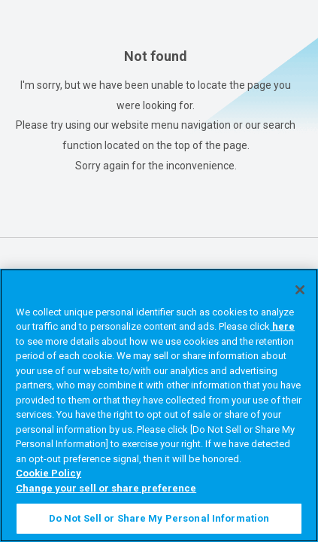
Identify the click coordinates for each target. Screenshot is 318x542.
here (282, 326)
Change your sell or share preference (106, 488)
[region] (159, 405)
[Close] (299, 289)
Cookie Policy (48, 473)
